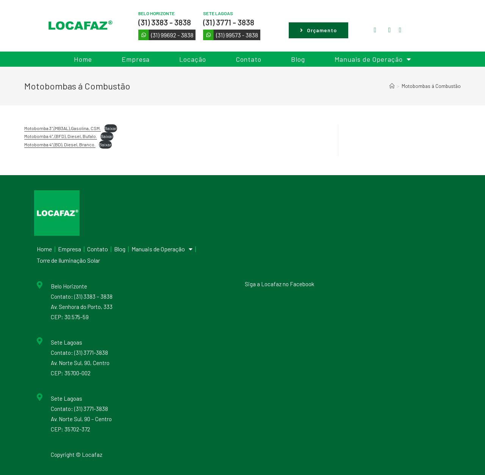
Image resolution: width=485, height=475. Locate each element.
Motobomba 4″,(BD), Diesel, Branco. (59, 144)
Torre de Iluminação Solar (68, 260)
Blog (298, 59)
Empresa (136, 59)
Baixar (110, 128)
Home (83, 59)
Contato (248, 59)
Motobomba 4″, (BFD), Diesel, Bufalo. (60, 136)
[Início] (392, 86)
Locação (192, 59)
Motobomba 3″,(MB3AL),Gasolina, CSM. (62, 128)
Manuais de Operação (373, 59)
